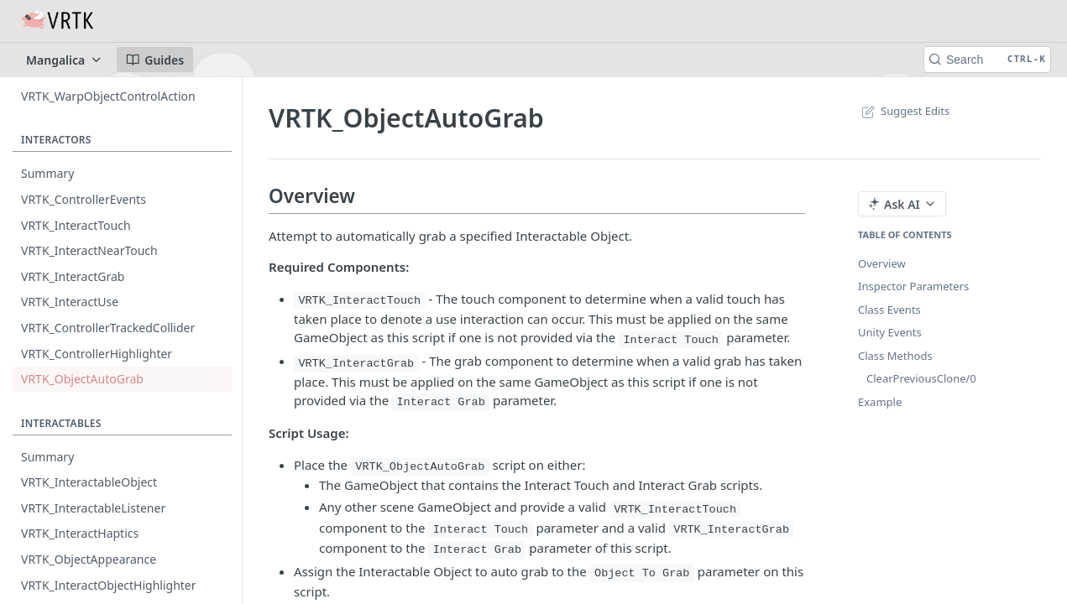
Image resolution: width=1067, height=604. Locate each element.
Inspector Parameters (913, 286)
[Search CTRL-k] (987, 59)
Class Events (889, 309)
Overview (882, 263)
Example (880, 401)
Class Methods (895, 355)
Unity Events (890, 332)
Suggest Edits (903, 110)
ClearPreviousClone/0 (921, 378)
